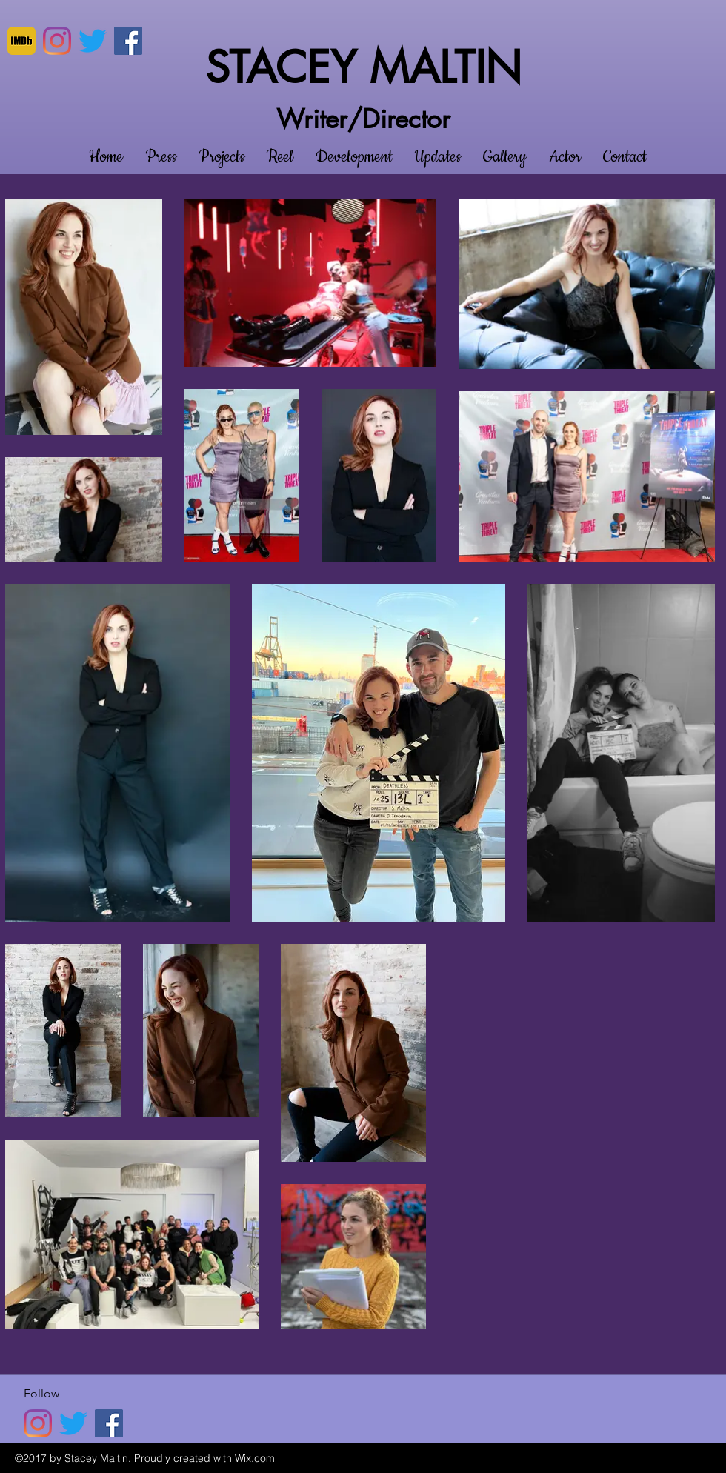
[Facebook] (128, 41)
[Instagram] (57, 41)
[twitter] (93, 41)
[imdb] (21, 41)
